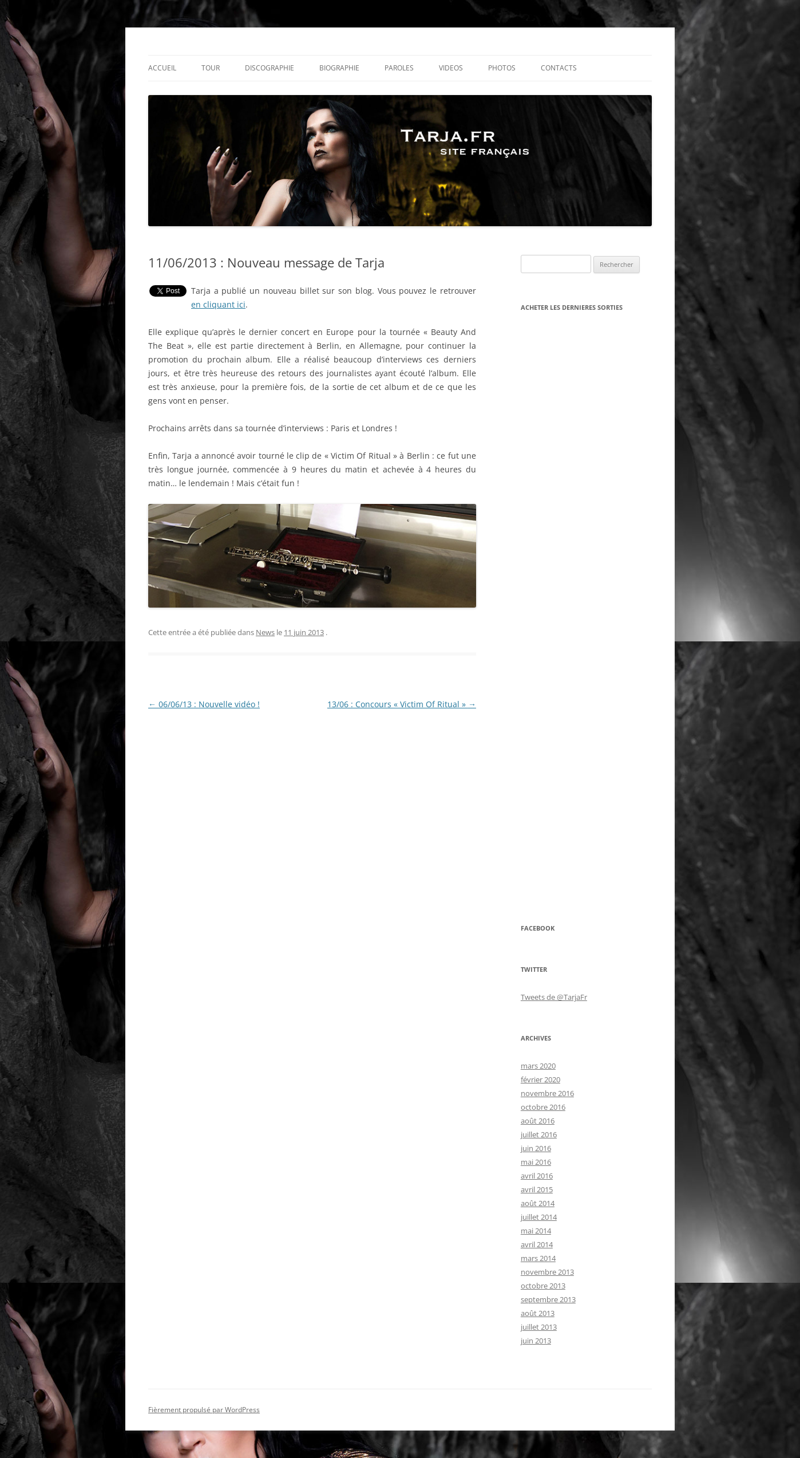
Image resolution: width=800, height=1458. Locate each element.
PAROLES (399, 68)
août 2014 (538, 1203)
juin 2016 (536, 1148)
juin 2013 (536, 1340)
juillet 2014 (539, 1217)
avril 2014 (537, 1244)
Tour (210, 68)
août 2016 (538, 1121)
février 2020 (540, 1079)
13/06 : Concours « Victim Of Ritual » (401, 704)
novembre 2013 (547, 1272)
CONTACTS (559, 68)
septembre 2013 (548, 1299)
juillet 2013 (539, 1327)
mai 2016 (536, 1162)
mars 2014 (538, 1258)
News (265, 632)
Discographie (269, 68)
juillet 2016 (539, 1134)
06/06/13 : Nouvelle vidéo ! (204, 704)
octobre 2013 (543, 1285)
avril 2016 (537, 1176)
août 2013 (538, 1313)
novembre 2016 (547, 1093)
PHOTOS (502, 68)
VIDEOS (451, 68)
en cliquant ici (218, 304)
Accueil (162, 68)
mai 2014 (536, 1230)
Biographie (339, 68)
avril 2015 (537, 1189)
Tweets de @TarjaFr (554, 997)
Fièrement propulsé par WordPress (204, 1409)
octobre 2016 (543, 1107)
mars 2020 (538, 1066)
